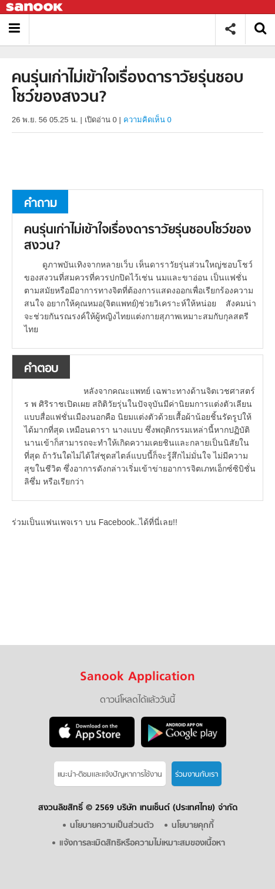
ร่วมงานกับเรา (196, 774)
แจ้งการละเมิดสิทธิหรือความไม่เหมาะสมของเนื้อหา (142, 843)
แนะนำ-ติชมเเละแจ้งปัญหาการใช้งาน (110, 774)
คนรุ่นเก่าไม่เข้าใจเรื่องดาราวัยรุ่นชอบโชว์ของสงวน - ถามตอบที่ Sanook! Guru (127, 29)
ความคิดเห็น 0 (147, 119)
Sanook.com (35, 7)
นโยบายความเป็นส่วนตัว (112, 826)
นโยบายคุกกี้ (193, 826)
